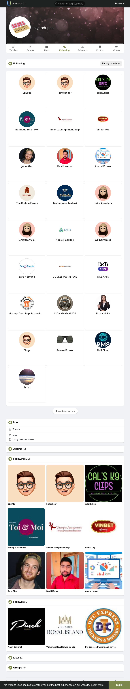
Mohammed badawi (65, 203)
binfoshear (64, 92)
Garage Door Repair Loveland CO (27, 313)
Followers (19, 602)
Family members (111, 63)
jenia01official (27, 240)
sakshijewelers (103, 203)
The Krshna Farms (27, 203)
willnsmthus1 (103, 240)
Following (19, 459)
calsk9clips (103, 92)
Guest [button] (119, 3)
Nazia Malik (103, 313)
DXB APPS (103, 276)
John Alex (26, 166)
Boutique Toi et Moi (26, 129)
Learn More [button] (97, 685)
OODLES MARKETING (65, 276)
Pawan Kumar (65, 350)
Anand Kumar (103, 166)
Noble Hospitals (65, 240)
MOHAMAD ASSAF (65, 313)
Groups (17, 667)
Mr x (27, 387)
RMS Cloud (103, 350)
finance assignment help (65, 129)
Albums (17, 449)
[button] (69, 3)
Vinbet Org (103, 129)
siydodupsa (44, 28)
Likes (16, 658)
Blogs (27, 350)
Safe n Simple (27, 276)
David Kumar (65, 166)
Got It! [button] (119, 685)
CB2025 (27, 92)
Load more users (65, 411)
